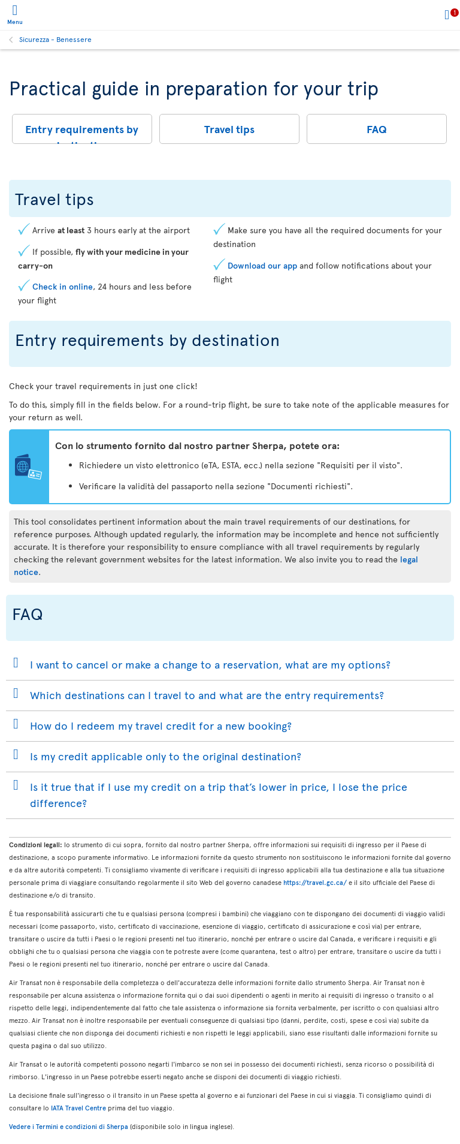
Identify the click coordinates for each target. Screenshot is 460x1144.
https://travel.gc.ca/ (315, 882)
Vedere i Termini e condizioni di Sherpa (68, 1126)
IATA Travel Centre (78, 1107)
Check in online (62, 286)
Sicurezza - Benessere (55, 39)
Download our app (262, 265)
